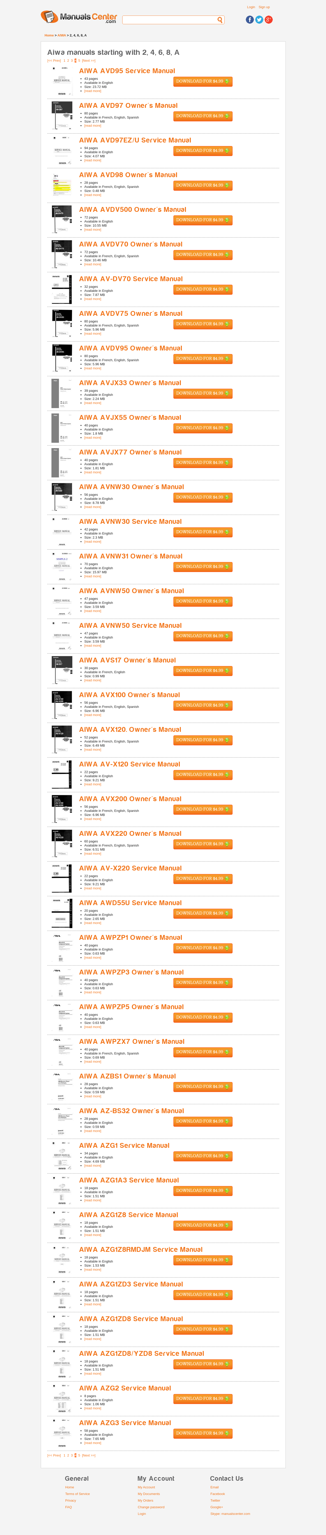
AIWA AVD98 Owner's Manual (128, 175)
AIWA (61, 35)
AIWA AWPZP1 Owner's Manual (131, 938)
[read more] (92, 91)
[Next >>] (89, 60)
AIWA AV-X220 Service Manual (130, 868)
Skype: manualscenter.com (230, 1514)
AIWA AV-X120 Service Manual (130, 764)
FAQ (68, 1507)
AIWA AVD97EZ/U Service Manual (135, 140)
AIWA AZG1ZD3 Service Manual (131, 1284)
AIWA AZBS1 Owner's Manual (127, 1076)
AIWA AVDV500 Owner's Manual (133, 210)
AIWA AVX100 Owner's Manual (129, 695)
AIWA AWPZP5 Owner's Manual (131, 1007)
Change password (151, 1507)
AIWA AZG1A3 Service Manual (129, 1180)
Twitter (215, 1500)
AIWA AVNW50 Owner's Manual (131, 591)
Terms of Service (77, 1494)
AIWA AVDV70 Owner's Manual (131, 244)
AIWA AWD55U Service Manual (130, 903)
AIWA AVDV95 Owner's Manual (131, 348)
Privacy (70, 1500)
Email (214, 1487)
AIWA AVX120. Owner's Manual (130, 730)
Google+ (216, 1507)
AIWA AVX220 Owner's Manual (130, 834)
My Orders (145, 1500)
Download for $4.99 (203, 82)
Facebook (217, 1494)
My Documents (149, 1494)
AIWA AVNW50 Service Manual (130, 626)
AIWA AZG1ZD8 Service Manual (131, 1319)
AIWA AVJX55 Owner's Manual (130, 418)
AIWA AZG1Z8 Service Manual (129, 1215)
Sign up (264, 7)
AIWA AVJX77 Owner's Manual (130, 452)
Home (49, 35)
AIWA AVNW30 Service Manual (130, 522)
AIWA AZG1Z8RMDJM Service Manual (141, 1250)
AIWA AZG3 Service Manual (125, 1423)
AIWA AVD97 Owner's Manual (128, 106)
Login (251, 7)
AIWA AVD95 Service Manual (127, 71)
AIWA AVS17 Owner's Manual (127, 660)
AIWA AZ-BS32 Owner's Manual (131, 1111)
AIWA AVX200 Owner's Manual (130, 799)
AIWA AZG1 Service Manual (124, 1146)
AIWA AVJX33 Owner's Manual (130, 383)
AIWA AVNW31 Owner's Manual (131, 556)
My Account (146, 1487)
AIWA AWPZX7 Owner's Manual (132, 1042)
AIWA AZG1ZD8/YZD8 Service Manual (142, 1354)
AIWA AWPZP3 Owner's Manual (131, 972)
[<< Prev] (54, 60)
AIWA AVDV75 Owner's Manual (131, 314)
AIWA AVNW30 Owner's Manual (131, 487)
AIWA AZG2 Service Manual (125, 1388)
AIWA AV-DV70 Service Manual (131, 279)
